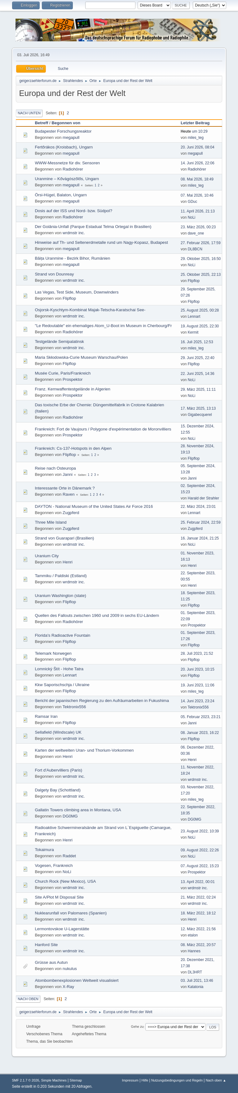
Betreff (41, 123)
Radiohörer (73, 169)
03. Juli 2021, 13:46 (197, 980)
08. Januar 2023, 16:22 (200, 733)
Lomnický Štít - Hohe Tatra (59, 669)
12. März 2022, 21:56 (198, 929)
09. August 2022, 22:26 (200, 850)
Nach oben (28, 999)
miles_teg (196, 137)
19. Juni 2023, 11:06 (197, 685)
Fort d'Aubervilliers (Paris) (58, 770)
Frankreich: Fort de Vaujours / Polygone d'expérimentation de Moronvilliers (103, 429)
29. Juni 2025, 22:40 (197, 358)
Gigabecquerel (200, 414)
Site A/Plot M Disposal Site (59, 897)
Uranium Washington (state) (60, 595)
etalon (193, 935)
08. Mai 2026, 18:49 (197, 179)
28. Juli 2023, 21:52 (197, 653)
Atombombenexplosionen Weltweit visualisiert (76, 980)
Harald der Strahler (203, 498)
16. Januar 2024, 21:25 (200, 538)
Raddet (69, 856)
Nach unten (29, 113)
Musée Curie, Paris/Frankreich (62, 373)
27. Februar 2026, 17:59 (201, 243)
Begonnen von (65, 123)
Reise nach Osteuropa (55, 468)
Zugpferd (71, 512)
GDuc (192, 201)
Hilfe (145, 1080)
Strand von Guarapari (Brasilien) (64, 538)
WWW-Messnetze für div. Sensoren (67, 163)
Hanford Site (46, 944)
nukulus (70, 968)
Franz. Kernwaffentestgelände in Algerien (72, 389)
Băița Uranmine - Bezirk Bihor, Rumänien (72, 258)
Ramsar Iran (46, 716)
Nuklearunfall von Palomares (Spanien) (71, 913)
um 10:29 (194, 131)
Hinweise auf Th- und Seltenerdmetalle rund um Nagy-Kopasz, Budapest (101, 242)
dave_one (196, 233)
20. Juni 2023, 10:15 (197, 669)
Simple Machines (54, 1080)
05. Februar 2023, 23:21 (201, 717)
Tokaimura (44, 849)
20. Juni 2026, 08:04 (197, 147)
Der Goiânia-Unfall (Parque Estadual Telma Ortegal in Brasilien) (93, 226)
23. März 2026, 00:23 (198, 227)
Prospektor (72, 379)
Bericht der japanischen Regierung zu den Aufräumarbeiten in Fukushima (102, 700)
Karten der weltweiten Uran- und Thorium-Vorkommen (84, 750)
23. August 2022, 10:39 (200, 831)
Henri (68, 562)
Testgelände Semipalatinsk (59, 341)
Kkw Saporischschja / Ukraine (62, 684)
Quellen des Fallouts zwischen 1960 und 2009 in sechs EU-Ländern (97, 615)
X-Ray (68, 986)
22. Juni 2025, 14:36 (197, 373)
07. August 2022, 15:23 (200, 866)
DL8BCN (195, 249)
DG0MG (70, 816)
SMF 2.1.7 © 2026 (25, 1080)
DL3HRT (195, 972)
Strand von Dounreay (54, 274)
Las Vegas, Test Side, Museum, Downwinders (76, 292)
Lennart (194, 316)
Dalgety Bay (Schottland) (57, 790)
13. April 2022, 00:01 (198, 882)
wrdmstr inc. (74, 232)
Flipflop (194, 281)
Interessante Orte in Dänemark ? (65, 488)
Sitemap (76, 1080)
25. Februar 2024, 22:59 (201, 522)
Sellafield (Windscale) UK (58, 732)
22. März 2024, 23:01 (198, 506)
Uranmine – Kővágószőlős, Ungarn (67, 178)
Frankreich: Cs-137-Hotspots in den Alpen (73, 448)
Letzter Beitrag (198, 123)
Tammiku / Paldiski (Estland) (60, 575)
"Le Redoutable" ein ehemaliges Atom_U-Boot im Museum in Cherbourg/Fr (103, 325)
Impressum (130, 1080)
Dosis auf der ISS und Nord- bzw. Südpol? (73, 210)
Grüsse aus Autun (51, 962)
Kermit (193, 332)
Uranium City (47, 555)
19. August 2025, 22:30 (200, 326)
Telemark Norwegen (53, 653)
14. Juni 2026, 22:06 (197, 163)
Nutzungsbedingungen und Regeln (177, 1080)
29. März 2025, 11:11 (198, 389)
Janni (68, 474)
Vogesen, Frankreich (54, 865)
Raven (69, 494)
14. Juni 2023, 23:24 (197, 701)
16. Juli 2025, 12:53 (197, 342)
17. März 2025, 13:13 (198, 408)
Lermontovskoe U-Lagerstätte (62, 929)
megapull (71, 137)
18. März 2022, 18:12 (198, 913)
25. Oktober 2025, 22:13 (201, 274)
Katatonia (196, 987)
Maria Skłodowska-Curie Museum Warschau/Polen (81, 357)
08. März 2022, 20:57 (198, 945)
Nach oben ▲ (216, 1080)
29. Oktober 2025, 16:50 (201, 259)
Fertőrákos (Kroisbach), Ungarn (64, 147)
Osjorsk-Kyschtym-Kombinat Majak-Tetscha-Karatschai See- (90, 309)
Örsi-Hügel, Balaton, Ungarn (60, 195)
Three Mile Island (50, 522)
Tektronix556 (74, 706)
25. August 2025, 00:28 (200, 310)
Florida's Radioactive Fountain (62, 635)
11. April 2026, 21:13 (198, 211)
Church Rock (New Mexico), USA (65, 881)
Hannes (194, 951)
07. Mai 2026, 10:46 (197, 195)
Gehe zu (137, 1027)
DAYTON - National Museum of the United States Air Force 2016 (94, 506)
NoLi (192, 217)
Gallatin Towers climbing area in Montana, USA (78, 810)
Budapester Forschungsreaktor (63, 131)
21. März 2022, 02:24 (198, 897)
